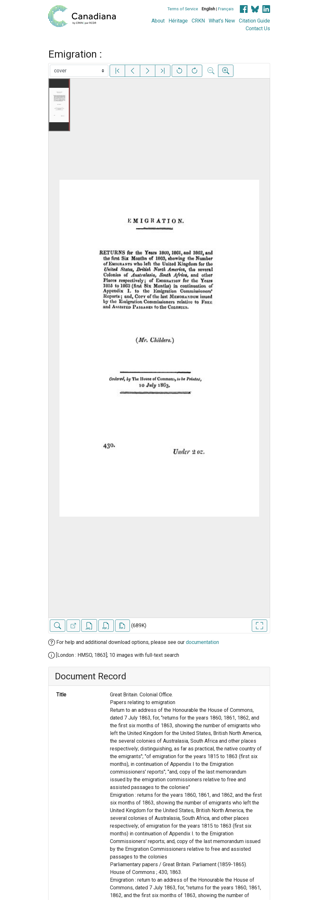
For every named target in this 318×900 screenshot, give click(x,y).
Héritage (178, 21)
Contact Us (258, 28)
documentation (202, 642)
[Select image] (79, 71)
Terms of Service (183, 8)
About (158, 21)
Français (226, 8)
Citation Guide (254, 21)
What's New (222, 21)
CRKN (198, 21)
